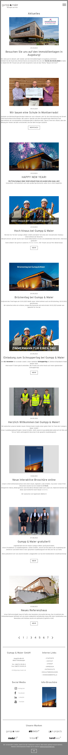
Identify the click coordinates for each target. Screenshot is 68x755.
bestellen (45, 489)
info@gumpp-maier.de (19, 670)
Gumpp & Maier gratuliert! (34, 541)
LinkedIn (21, 697)
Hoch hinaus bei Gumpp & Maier (34, 231)
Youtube (21, 701)
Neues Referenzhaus (34, 610)
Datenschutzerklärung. (47, 746)
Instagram (21, 688)
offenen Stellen (33, 242)
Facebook (21, 693)
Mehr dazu (34, 127)
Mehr (34, 247)
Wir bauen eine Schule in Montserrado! (34, 112)
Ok (34, 751)
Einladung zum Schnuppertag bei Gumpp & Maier (34, 357)
